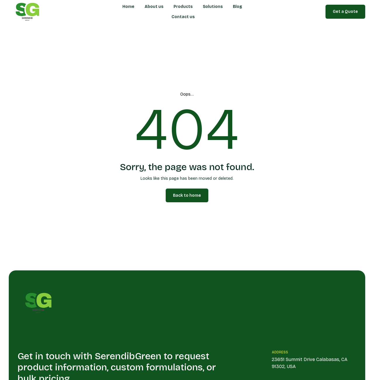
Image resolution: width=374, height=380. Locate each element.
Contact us (183, 16)
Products (183, 6)
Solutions (213, 6)
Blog (237, 6)
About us (154, 6)
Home (128, 6)
